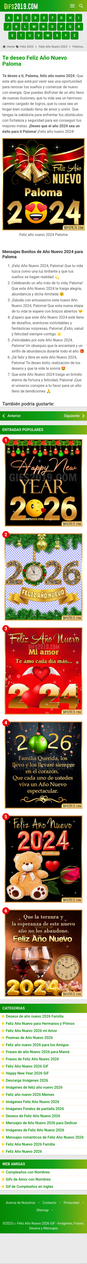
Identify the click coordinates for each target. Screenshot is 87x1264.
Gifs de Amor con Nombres (28, 1179)
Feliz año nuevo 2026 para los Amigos (37, 1045)
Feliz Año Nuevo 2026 (24, 1151)
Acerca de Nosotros (20, 1203)
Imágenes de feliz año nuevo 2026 (34, 1087)
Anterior (14, 416)
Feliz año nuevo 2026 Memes (30, 1094)
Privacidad (71, 1203)
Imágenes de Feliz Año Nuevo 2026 (35, 1130)
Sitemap (42, 1210)
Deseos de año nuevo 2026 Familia (35, 1016)
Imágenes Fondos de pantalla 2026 (35, 1109)
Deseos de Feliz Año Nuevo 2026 (33, 1116)
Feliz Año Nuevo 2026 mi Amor (31, 1031)
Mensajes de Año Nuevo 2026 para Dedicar (41, 1123)
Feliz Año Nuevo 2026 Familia (30, 1144)
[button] (9, 18)
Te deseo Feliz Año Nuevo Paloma (34, 61)
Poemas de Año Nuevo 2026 (29, 1037)
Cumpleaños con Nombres (28, 1172)
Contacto (49, 1203)
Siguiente (72, 416)
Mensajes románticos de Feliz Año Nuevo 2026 (45, 1137)
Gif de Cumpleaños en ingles (29, 1186)
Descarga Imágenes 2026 (27, 1080)
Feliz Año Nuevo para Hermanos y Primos (40, 1023)
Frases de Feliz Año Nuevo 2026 (32, 1059)
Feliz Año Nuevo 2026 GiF (27, 1066)
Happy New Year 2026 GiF (27, 1073)
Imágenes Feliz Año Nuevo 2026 (32, 1102)
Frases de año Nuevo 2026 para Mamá (38, 1052)
